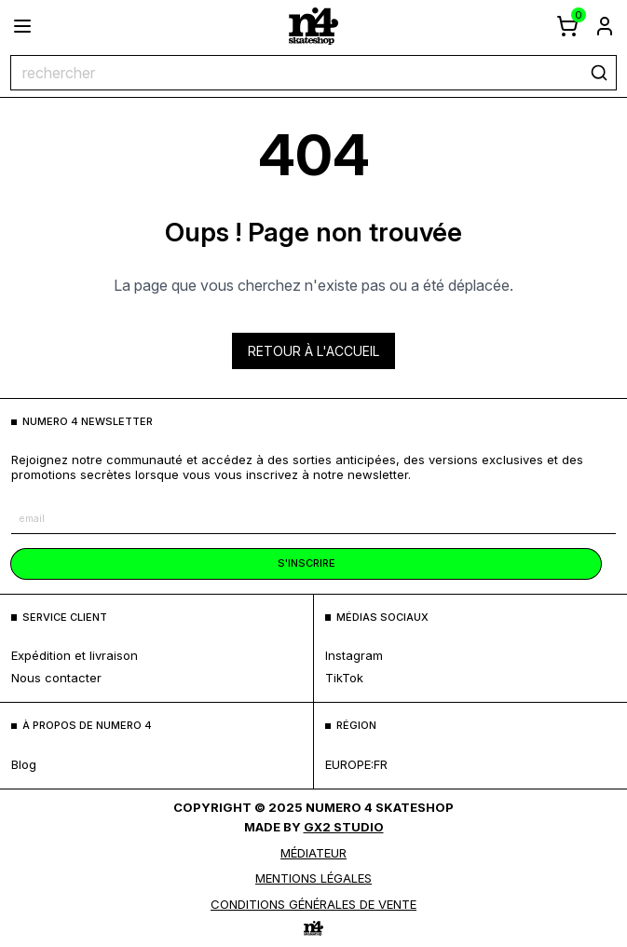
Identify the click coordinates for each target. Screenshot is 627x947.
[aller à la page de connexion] (604, 26)
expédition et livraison (74, 655)
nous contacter (56, 677)
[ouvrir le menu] (22, 26)
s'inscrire (306, 563)
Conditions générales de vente (313, 904)
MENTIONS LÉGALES (313, 878)
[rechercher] (599, 72)
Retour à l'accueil (313, 351)
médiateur (313, 852)
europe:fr (356, 764)
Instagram (354, 655)
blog (23, 764)
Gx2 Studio (344, 826)
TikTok (344, 677)
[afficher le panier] (567, 26)
